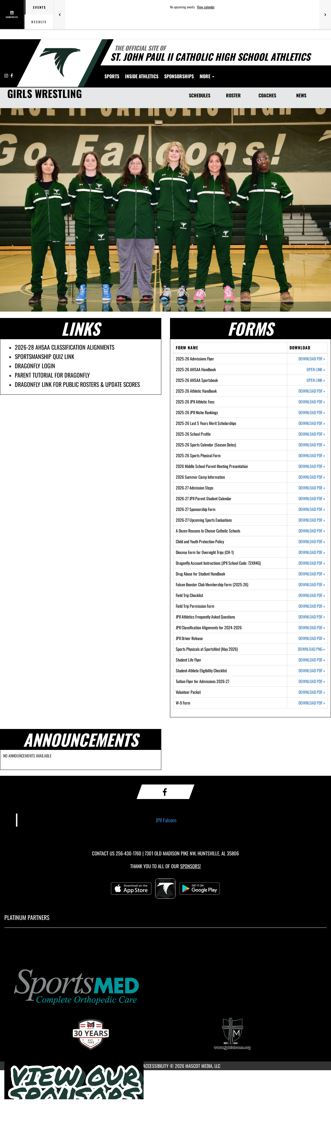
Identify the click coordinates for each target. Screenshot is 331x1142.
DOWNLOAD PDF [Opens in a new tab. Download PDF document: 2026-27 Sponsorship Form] (312, 509)
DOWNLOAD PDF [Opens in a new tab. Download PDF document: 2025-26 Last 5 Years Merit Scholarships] (312, 423)
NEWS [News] (301, 95)
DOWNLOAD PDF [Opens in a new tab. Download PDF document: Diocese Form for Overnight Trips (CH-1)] (312, 552)
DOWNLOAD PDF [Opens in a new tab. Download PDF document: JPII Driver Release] (312, 638)
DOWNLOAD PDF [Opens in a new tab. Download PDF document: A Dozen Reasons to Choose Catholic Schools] (312, 531)
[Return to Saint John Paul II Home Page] (59, 62)
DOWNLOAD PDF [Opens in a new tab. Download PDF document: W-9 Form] (312, 703)
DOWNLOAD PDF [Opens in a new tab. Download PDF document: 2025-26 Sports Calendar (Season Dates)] (312, 445)
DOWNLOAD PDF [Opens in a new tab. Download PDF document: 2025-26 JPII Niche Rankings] (312, 412)
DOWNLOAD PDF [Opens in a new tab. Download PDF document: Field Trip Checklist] (312, 595)
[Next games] (325, 14)
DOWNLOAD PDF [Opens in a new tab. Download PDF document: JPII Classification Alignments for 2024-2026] (312, 627)
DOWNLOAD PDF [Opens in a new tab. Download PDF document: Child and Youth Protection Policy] (312, 541)
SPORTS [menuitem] (111, 76)
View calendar (206, 7)
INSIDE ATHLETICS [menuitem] (141, 76)
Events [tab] (39, 7)
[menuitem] (179, 76)
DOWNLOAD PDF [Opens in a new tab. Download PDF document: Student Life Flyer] (312, 660)
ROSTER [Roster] (233, 95)
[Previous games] (59, 14)
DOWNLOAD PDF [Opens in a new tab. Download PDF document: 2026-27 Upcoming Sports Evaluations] (312, 520)
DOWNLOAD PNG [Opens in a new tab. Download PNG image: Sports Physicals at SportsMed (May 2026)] (311, 649)
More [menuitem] (260, 76)
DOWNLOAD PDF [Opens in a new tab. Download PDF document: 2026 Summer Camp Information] (312, 477)
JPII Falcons (166, 820)
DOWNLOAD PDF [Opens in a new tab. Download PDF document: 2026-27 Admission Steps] (312, 488)
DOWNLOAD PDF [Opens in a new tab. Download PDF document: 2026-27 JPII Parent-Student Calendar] (312, 498)
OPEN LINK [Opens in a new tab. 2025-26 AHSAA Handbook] (316, 369)
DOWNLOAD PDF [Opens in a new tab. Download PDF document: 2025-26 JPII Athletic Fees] (312, 402)
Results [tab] (39, 21)
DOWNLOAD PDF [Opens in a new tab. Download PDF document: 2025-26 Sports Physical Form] (312, 455)
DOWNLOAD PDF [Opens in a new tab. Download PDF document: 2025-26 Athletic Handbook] (312, 391)
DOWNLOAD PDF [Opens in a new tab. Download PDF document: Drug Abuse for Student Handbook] (312, 574)
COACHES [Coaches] (267, 95)
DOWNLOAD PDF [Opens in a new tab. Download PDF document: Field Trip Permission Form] (312, 606)
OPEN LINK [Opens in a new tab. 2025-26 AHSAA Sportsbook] (316, 380)
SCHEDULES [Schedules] (199, 95)
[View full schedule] (12, 14)
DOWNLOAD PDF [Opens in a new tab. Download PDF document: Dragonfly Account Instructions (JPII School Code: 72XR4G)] (312, 563)
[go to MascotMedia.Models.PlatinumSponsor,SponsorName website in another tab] (165, 986)
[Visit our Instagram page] (6, 75)
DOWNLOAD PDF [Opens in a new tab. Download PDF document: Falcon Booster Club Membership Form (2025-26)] (312, 584)
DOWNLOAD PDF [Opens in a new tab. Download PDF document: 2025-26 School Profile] (312, 434)
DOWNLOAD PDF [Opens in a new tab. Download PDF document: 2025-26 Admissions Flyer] (312, 359)
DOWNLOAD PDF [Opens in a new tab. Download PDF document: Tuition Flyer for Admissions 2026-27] (312, 681)
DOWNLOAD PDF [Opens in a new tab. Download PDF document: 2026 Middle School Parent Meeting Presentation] (312, 466)
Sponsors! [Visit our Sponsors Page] (190, 866)
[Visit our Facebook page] (11, 75)
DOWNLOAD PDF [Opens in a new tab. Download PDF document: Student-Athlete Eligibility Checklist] (312, 670)
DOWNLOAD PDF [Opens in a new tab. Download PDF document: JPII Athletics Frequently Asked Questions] (312, 617)
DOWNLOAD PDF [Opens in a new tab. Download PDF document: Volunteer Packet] (312, 692)
